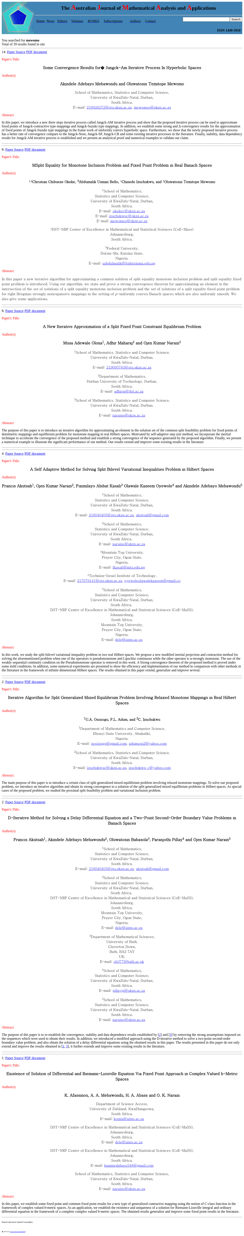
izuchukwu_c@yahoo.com (150, 767)
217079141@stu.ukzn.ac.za (99, 580)
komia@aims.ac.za (129, 1118)
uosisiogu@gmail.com (109, 743)
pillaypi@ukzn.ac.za (129, 990)
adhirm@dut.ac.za (129, 391)
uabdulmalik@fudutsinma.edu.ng (128, 263)
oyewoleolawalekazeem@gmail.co (152, 580)
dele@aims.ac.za (129, 639)
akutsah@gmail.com (152, 514)
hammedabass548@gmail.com (128, 1165)
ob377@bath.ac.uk (129, 961)
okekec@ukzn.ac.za (129, 210)
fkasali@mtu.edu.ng (129, 567)
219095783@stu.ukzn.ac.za (128, 367)
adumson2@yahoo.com (148, 743)
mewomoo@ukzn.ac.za (152, 107)
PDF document (36, 52)
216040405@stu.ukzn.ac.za (111, 514)
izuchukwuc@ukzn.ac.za (128, 215)
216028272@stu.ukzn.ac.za (109, 107)
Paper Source (16, 52)
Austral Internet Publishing (18, 1231)
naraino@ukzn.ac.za (128, 415)
